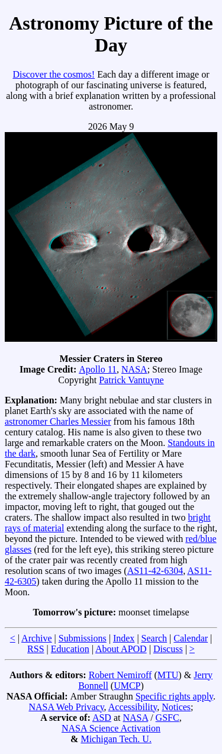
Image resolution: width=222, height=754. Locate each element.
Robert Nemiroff (120, 675)
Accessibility (132, 707)
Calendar (190, 638)
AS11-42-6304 (155, 571)
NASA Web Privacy (66, 707)
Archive (36, 638)
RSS (35, 649)
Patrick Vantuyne (131, 380)
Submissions (83, 638)
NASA (134, 369)
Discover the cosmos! (53, 74)
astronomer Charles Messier (58, 421)
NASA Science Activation (111, 728)
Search (154, 638)
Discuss (168, 649)
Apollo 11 (98, 369)
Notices (176, 707)
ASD (101, 718)
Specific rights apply (174, 696)
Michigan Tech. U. (116, 739)
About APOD (121, 649)
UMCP (127, 686)
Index (123, 638)
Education (70, 649)
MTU (168, 675)
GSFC (167, 718)
